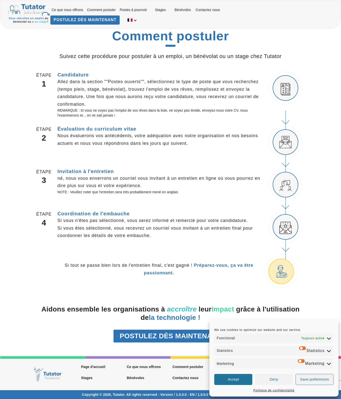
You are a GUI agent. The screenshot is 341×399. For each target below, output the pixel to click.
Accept (233, 379)
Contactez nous (208, 10)
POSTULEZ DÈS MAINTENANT (85, 20)
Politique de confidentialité (273, 390)
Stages (160, 10)
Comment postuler (101, 10)
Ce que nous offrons (67, 10)
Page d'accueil (93, 367)
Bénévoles (182, 10)
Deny (274, 379)
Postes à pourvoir (133, 10)
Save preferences (314, 379)
